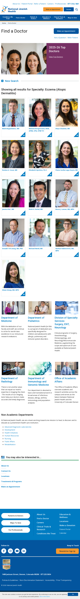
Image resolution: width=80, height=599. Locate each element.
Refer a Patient (40, 4)
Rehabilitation (10, 444)
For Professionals (16, 530)
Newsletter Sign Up (67, 551)
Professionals (60, 4)
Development (10, 430)
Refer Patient (73, 37)
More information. (45, 596)
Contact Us (6, 471)
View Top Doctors (56, 57)
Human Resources (12, 436)
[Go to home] (14, 9)
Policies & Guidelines (10, 580)
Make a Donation (67, 525)
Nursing (8, 438)
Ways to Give (72, 18)
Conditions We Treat (8, 17)
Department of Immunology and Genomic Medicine (38, 381)
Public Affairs (10, 441)
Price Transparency (63, 580)
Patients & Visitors (33, 17)
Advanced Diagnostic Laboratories (18, 427)
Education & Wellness (46, 17)
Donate (68, 9)
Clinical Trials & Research (59, 17)
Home (4, 23)
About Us (16, 4)
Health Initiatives (11, 433)
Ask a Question (60, 37)
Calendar (62, 533)
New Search (9, 81)
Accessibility (50, 580)
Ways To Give (15, 523)
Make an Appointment (53, 9)
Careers (50, 3)
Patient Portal (27, 4)
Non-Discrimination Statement (32, 580)
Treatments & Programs (11, 481)
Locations (5, 476)
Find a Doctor (20, 18)
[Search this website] (77, 9)
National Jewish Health (14, 585)
